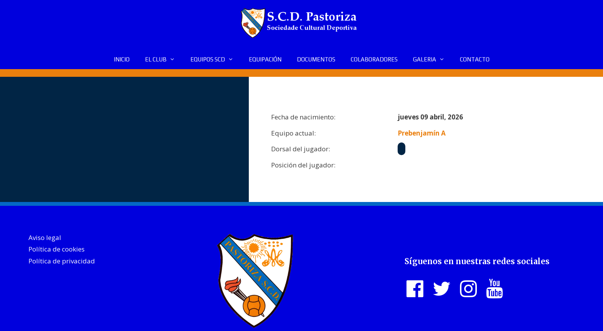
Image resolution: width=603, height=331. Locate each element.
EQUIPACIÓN (265, 59)
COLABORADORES (374, 59)
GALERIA (432, 59)
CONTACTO (475, 59)
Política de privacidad (61, 261)
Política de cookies (56, 249)
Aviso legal (44, 237)
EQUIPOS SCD (215, 59)
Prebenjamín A (422, 133)
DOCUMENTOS (316, 59)
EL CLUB (164, 59)
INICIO (122, 59)
